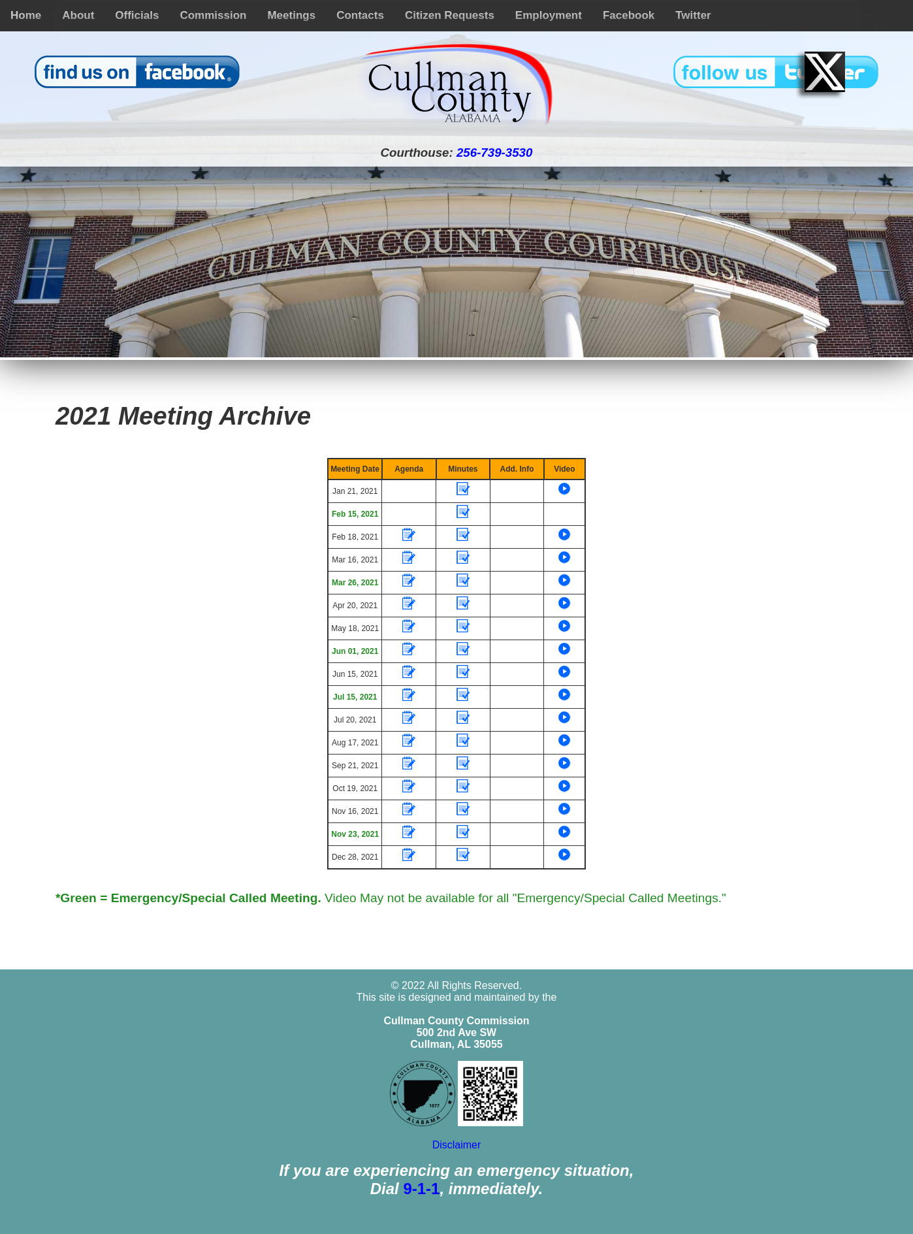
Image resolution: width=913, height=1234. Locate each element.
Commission (213, 15)
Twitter (693, 15)
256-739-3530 (494, 152)
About (78, 15)
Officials (137, 15)
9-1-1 (421, 1188)
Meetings (291, 15)
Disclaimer (456, 1144)
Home (25, 15)
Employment (548, 15)
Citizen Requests (449, 15)
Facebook (628, 15)
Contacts (360, 15)
